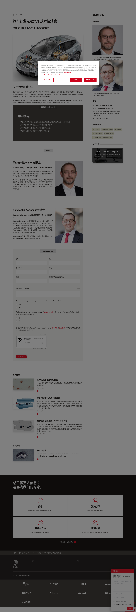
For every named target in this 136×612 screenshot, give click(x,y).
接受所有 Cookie (90, 80)
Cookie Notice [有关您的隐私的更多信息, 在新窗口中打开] (67, 72)
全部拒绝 (76, 80)
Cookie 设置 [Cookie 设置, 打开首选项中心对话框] (47, 80)
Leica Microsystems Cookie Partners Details (52, 74)
